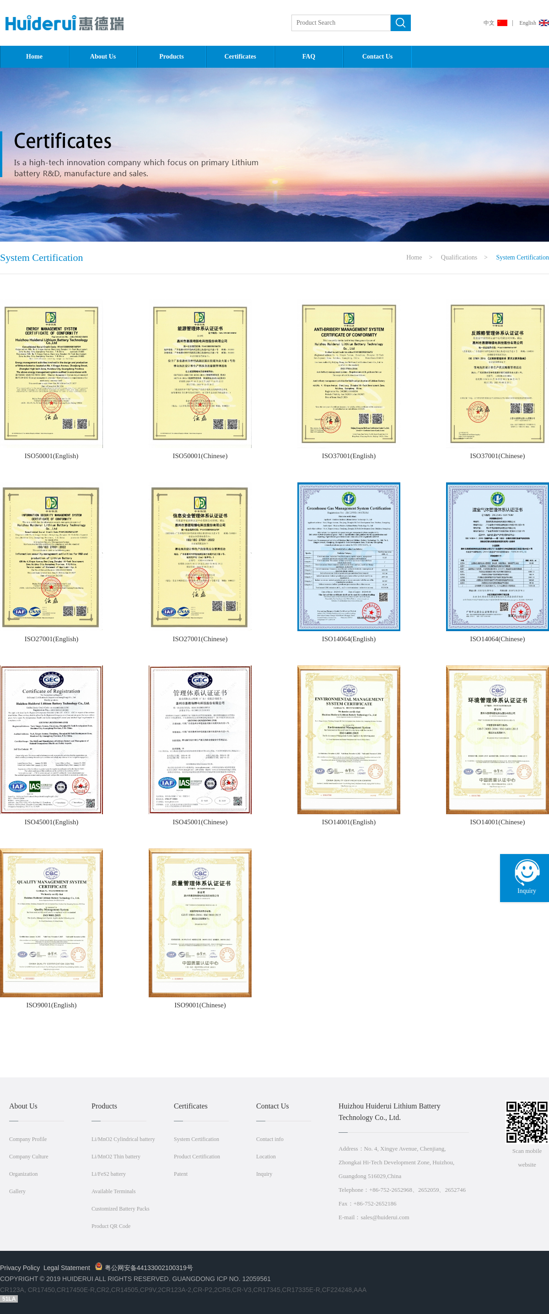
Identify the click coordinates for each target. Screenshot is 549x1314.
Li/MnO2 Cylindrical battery (123, 1139)
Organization (23, 1174)
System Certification (196, 1139)
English (527, 23)
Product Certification (197, 1156)
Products (171, 56)
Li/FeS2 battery (109, 1174)
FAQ (309, 56)
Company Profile (28, 1139)
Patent (181, 1174)
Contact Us (377, 56)
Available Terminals (113, 1191)
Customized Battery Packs (121, 1209)
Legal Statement (66, 1267)
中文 (489, 23)
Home (34, 56)
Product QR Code (111, 1226)
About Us (103, 56)
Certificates (240, 56)
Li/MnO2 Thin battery (116, 1156)
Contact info (270, 1139)
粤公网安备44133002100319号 (144, 1267)
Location (266, 1156)
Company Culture (28, 1156)
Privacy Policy (20, 1267)
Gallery (17, 1191)
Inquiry (264, 1174)
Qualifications (459, 257)
